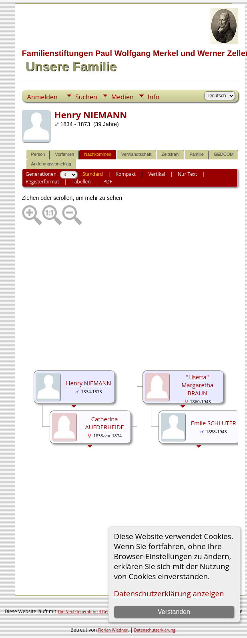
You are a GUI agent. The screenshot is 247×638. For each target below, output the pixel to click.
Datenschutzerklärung (154, 630)
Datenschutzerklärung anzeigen (169, 593)
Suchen (86, 97)
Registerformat (42, 181)
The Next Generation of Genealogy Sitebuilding (101, 611)
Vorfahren (64, 154)
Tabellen (81, 181)
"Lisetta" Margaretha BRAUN (197, 385)
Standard (92, 174)
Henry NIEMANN (88, 383)
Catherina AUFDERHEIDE (104, 423)
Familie (196, 154)
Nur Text (187, 174)
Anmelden (42, 97)
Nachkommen (97, 154)
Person (38, 154)
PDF (107, 181)
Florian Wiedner (113, 630)
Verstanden (174, 611)
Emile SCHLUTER (213, 423)
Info (153, 97)
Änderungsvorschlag (51, 163)
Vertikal (156, 174)
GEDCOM (224, 154)
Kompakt (126, 174)
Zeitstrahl (170, 154)
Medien (122, 97)
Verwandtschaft (136, 154)
